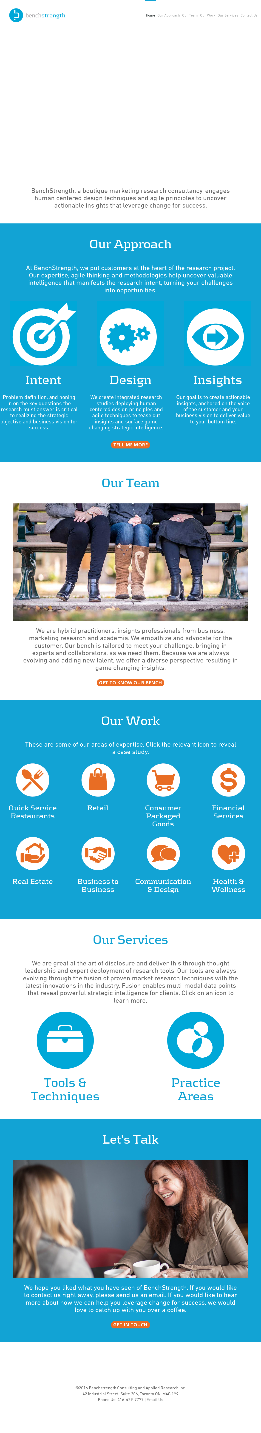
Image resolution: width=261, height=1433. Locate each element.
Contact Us (249, 15)
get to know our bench (130, 696)
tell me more (130, 458)
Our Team (190, 15)
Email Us (155, 1414)
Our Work (207, 15)
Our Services (228, 15)
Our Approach (168, 15)
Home (150, 15)
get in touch (130, 1338)
